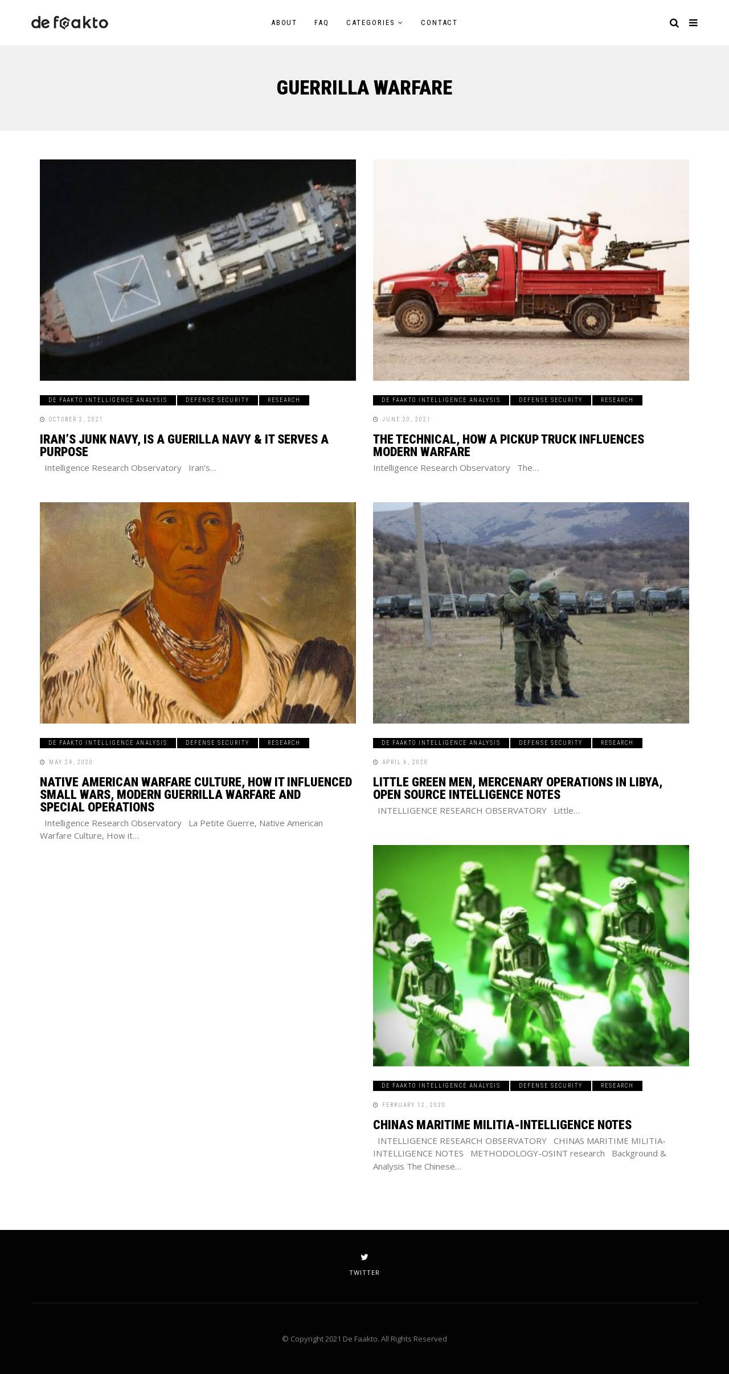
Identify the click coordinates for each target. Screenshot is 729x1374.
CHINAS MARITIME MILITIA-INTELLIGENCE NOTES (502, 1125)
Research (284, 400)
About (284, 22)
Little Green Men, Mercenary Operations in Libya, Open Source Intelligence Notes (517, 788)
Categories (370, 22)
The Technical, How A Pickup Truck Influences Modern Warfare (508, 445)
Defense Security (217, 400)
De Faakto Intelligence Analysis (107, 400)
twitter (364, 1265)
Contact (439, 22)
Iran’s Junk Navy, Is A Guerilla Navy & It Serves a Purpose (184, 445)
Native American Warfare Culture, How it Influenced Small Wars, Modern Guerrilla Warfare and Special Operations (196, 794)
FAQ (321, 22)
